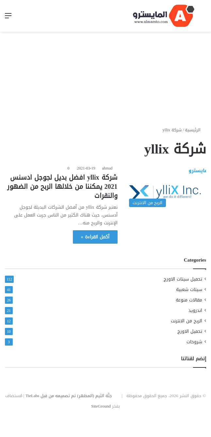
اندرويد (195, 310)
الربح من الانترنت (186, 320)
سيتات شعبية (189, 289)
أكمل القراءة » (95, 237)
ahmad (107, 168)
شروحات (194, 341)
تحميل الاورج (189, 331)
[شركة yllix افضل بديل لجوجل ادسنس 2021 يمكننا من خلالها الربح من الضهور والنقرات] (166, 187)
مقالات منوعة (189, 300)
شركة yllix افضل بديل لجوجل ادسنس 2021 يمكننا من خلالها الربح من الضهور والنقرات (62, 186)
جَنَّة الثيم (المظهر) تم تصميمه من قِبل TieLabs (68, 396)
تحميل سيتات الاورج (183, 279)
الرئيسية (195, 130)
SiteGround (101, 406)
